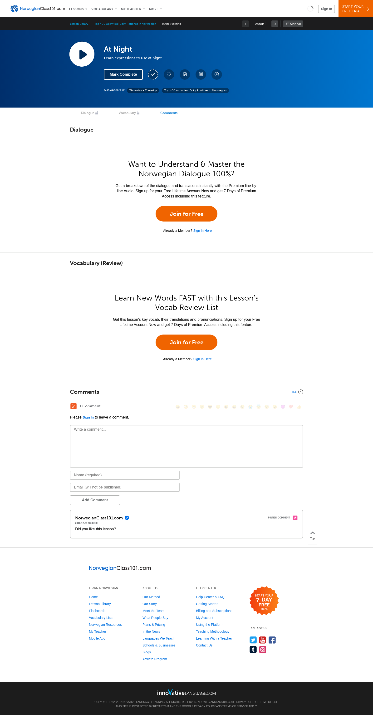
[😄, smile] (178, 406)
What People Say (155, 618)
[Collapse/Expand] (186, 392)
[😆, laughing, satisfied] (226, 406)
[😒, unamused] (202, 406)
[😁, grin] (194, 406)
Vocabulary (102, 9)
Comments (168, 113)
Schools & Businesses (159, 645)
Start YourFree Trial (356, 9)
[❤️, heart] (291, 406)
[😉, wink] (242, 406)
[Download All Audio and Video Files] (216, 74)
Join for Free (186, 213)
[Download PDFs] (201, 74)
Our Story (149, 604)
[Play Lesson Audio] (81, 54)
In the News (151, 631)
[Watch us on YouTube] (262, 640)
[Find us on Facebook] (272, 640)
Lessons (76, 9)
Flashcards (97, 611)
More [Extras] (153, 9)
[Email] (125, 487)
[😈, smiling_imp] (283, 406)
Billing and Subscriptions (214, 611)
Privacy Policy (245, 701)
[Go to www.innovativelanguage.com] (186, 692)
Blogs (146, 652)
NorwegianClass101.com (216, 701)
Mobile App (97, 638)
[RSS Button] (73, 406)
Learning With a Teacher (214, 638)
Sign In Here (202, 230)
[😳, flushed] (186, 406)
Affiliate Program (154, 659)
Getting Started (207, 604)
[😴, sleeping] (267, 406)
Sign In (326, 9)
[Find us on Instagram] (262, 649)
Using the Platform (209, 624)
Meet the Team (153, 611)
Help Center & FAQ (210, 597)
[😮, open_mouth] (275, 406)
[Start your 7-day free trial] (264, 601)
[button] (310, 8)
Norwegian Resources (105, 624)
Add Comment (95, 500)
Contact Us (204, 645)
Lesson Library (79, 23)
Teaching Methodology (212, 631)
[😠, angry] (218, 406)
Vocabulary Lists (101, 618)
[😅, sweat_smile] (234, 406)
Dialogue (87, 113)
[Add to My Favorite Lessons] (169, 74)
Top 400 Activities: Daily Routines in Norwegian (125, 23)
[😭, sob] (250, 406)
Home (93, 597)
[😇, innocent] (259, 406)
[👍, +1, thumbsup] (299, 406)
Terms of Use (268, 701)
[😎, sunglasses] (210, 406)
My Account (204, 618)
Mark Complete (123, 74)
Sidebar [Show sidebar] (295, 24)
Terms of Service (235, 706)
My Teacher (131, 9)
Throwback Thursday (143, 90)
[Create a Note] (185, 74)
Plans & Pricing (153, 624)
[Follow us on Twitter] (253, 640)
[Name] (125, 475)
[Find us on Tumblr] (253, 649)
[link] (274, 23)
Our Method (151, 597)
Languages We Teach (158, 638)
